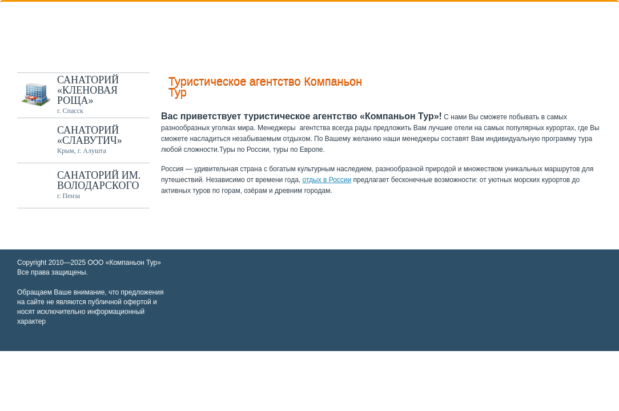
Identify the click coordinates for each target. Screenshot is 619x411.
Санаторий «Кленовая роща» (88, 90)
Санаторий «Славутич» (89, 135)
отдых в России (327, 180)
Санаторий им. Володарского (98, 180)
